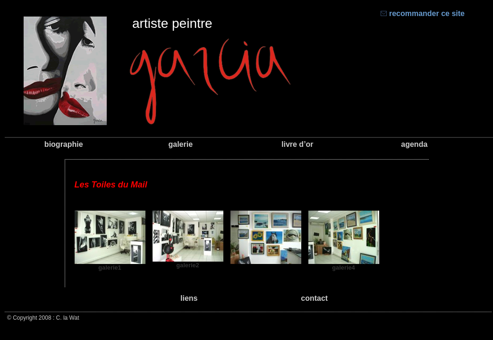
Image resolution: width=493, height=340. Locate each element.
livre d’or (297, 144)
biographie (63, 144)
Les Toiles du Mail (111, 184)
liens (188, 298)
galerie (180, 144)
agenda (414, 144)
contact (314, 298)
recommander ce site (423, 13)
